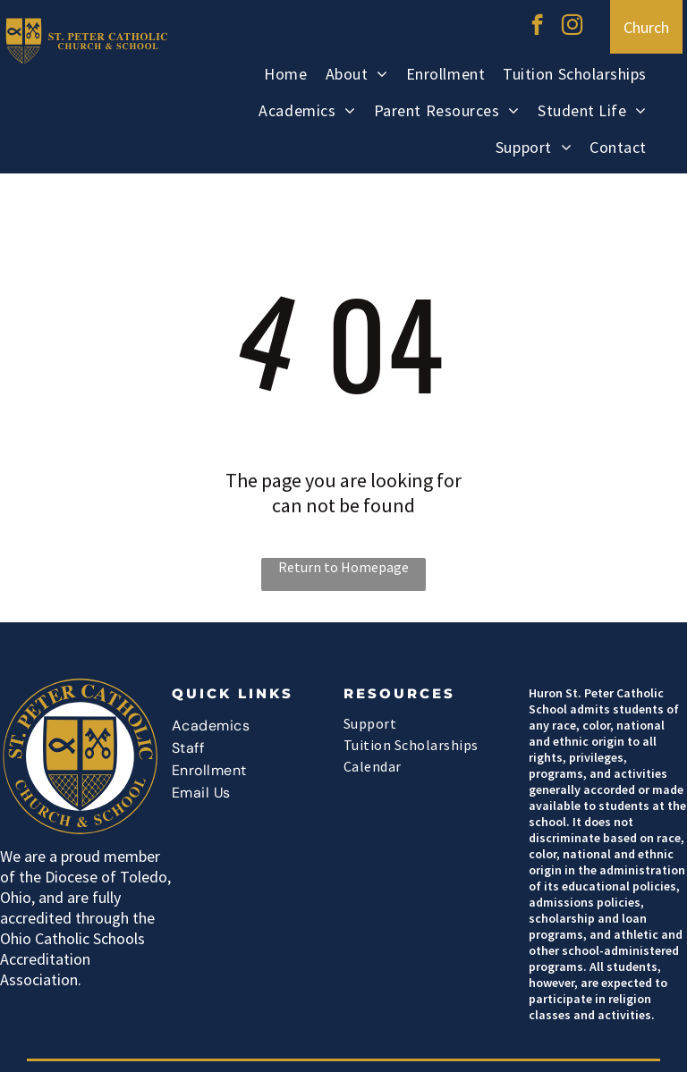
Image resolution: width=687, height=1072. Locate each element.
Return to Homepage (343, 567)
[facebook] (537, 27)
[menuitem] (285, 76)
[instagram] (572, 27)
